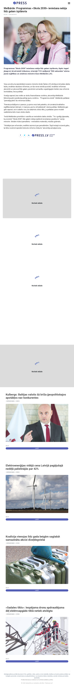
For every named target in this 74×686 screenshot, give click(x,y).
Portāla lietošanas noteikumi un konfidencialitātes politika (37, 679)
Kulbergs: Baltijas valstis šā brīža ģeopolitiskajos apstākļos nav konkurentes (36, 396)
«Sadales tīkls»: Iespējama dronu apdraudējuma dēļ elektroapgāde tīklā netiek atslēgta (35, 609)
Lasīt (37, 448)
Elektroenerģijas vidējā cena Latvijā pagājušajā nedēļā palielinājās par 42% (34, 467)
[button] (69, 3)
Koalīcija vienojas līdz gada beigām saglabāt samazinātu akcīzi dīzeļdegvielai (33, 538)
